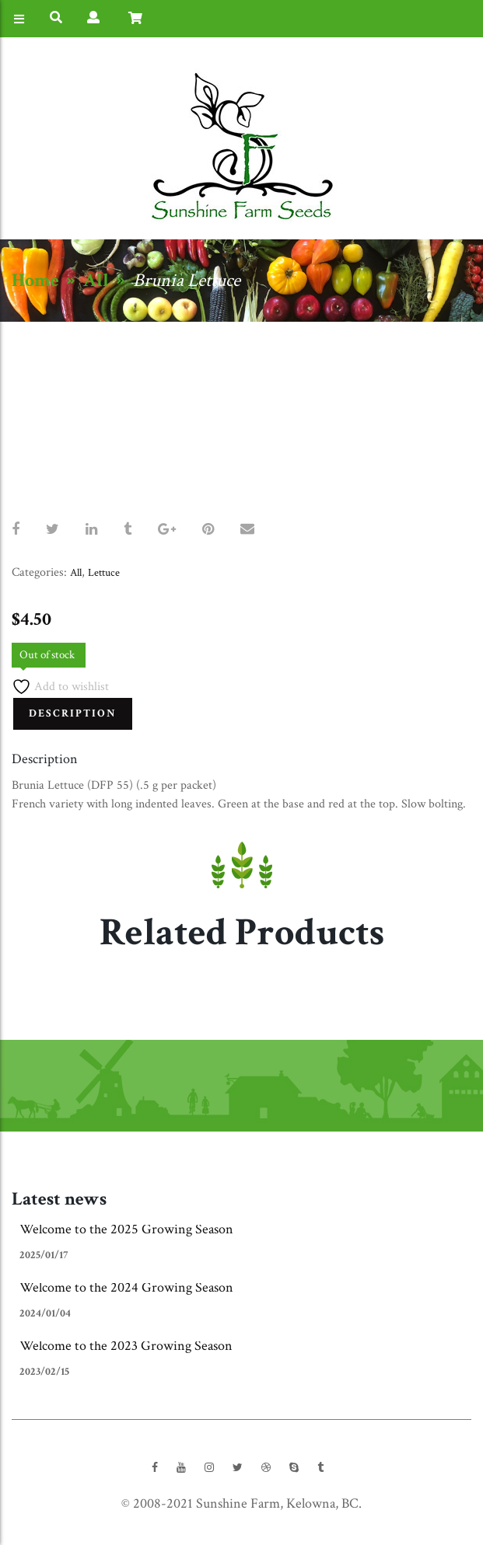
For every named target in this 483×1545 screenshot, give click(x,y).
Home (35, 280)
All (96, 280)
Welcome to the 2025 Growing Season (126, 1229)
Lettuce (104, 573)
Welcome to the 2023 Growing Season (126, 1346)
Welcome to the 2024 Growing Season (126, 1287)
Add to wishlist (60, 686)
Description (73, 713)
